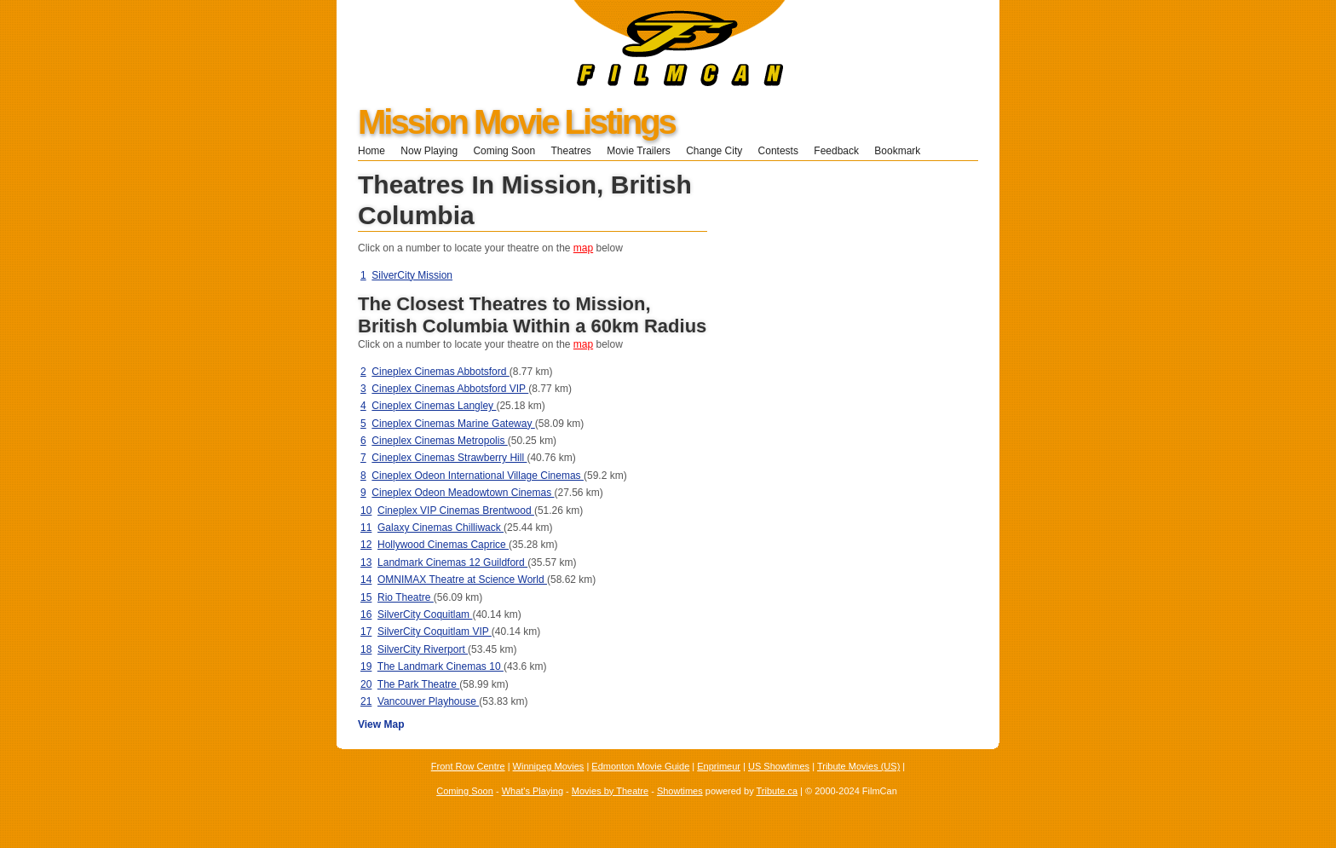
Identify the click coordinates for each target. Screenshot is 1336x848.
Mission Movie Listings (516, 122)
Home (371, 151)
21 (365, 701)
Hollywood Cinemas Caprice (443, 545)
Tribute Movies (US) (858, 766)
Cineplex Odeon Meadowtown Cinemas (462, 493)
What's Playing (532, 791)
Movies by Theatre (610, 791)
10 (365, 510)
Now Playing (429, 151)
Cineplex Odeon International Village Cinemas (477, 476)
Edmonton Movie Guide (640, 766)
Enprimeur (718, 766)
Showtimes (680, 791)
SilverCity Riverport (422, 649)
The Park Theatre (418, 684)
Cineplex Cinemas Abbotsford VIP (449, 389)
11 (365, 528)
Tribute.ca (777, 791)
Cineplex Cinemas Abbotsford (440, 372)
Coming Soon (504, 151)
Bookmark (902, 151)
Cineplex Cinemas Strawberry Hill (449, 458)
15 (365, 597)
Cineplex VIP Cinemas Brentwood (455, 510)
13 (365, 562)
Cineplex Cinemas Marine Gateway (452, 424)
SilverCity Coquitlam (424, 614)
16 (365, 614)
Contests (778, 151)
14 (365, 580)
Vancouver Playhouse (428, 701)
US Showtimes (778, 766)
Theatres (570, 151)
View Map (381, 724)
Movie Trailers (639, 151)
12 (365, 545)
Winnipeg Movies (548, 766)
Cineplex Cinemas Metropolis (439, 441)
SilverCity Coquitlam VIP (434, 631)
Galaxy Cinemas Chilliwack (440, 528)
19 (365, 666)
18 (365, 649)
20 (365, 684)
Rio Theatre (405, 597)
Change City (714, 151)
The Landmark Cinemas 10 (440, 666)
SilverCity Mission (411, 275)
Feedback (836, 151)
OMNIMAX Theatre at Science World (462, 580)
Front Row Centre (468, 766)
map (583, 248)
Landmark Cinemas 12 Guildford (452, 562)
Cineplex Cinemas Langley (433, 406)
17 (365, 631)
